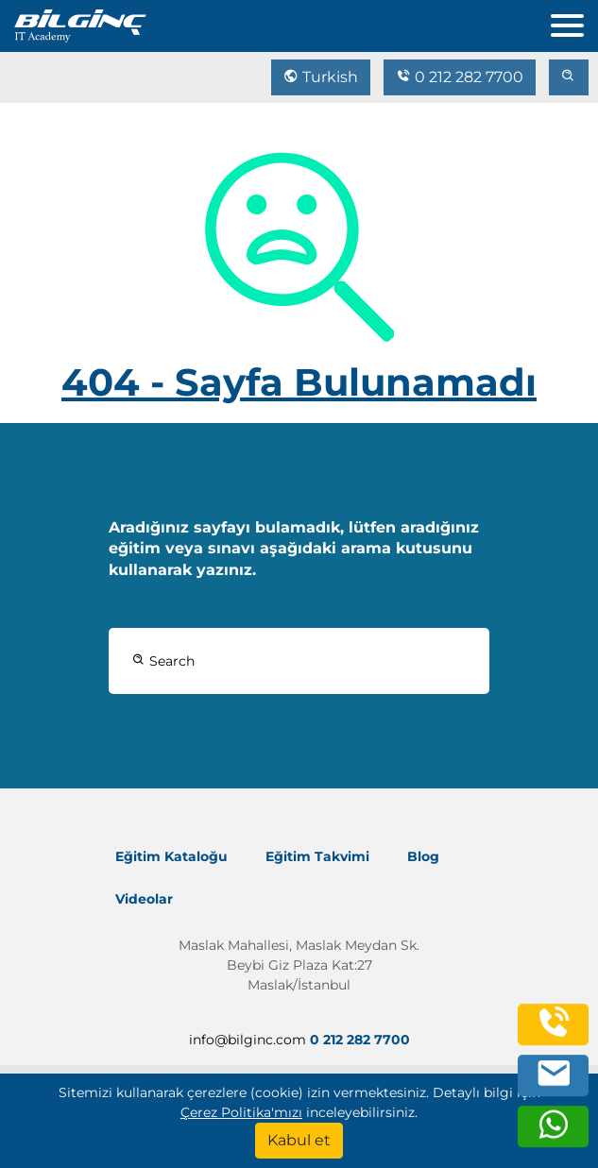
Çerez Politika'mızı (241, 1112)
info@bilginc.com (247, 1039)
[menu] (574, 21)
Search (163, 660)
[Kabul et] (299, 1141)
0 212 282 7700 (459, 77)
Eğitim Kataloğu (171, 856)
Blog (423, 856)
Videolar (144, 898)
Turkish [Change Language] (320, 77)
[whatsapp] (553, 1134)
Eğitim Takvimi (317, 856)
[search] (569, 77)
